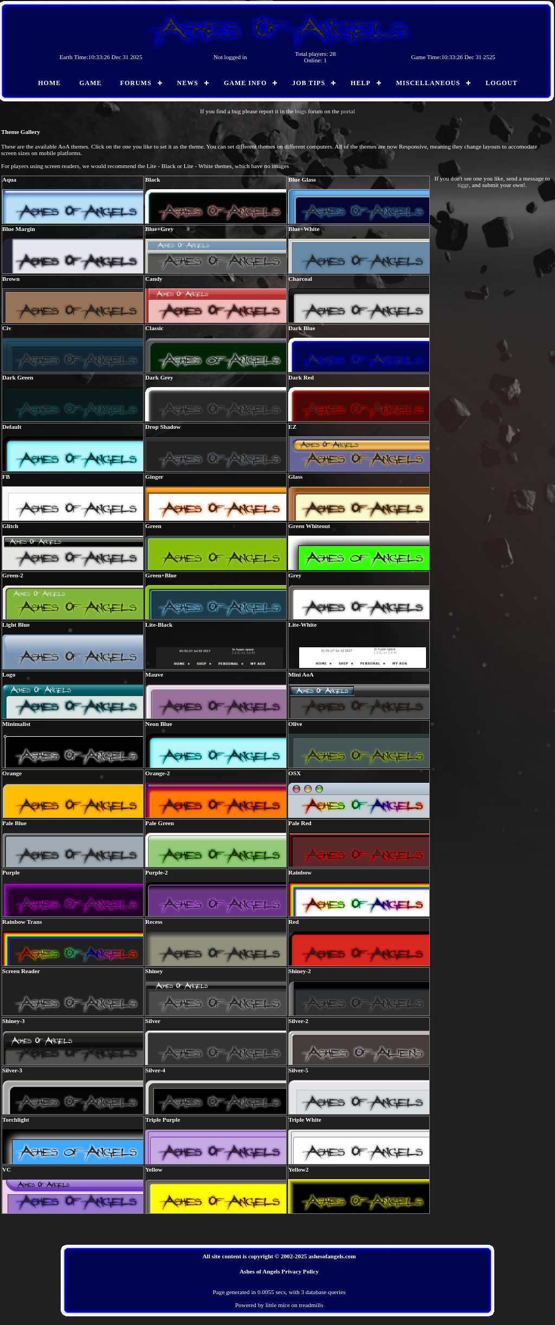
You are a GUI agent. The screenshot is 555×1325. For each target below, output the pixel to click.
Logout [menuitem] (502, 83)
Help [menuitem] (361, 83)
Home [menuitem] (49, 83)
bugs (300, 111)
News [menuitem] (187, 83)
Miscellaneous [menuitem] (428, 83)
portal (348, 111)
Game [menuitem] (90, 83)
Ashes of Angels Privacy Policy (279, 1271)
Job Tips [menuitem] (308, 83)
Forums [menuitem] (136, 83)
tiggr (463, 185)
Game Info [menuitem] (245, 83)
